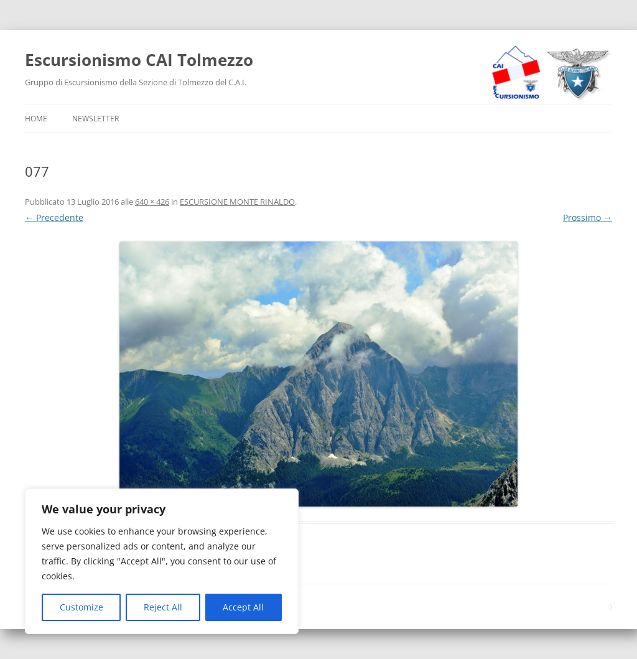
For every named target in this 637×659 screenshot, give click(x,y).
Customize (81, 607)
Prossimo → (587, 217)
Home (36, 118)
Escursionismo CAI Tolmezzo (139, 60)
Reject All (163, 607)
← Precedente (54, 217)
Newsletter (95, 118)
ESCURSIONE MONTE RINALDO (237, 201)
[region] (162, 561)
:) (610, 606)
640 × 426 (152, 201)
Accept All (243, 607)
